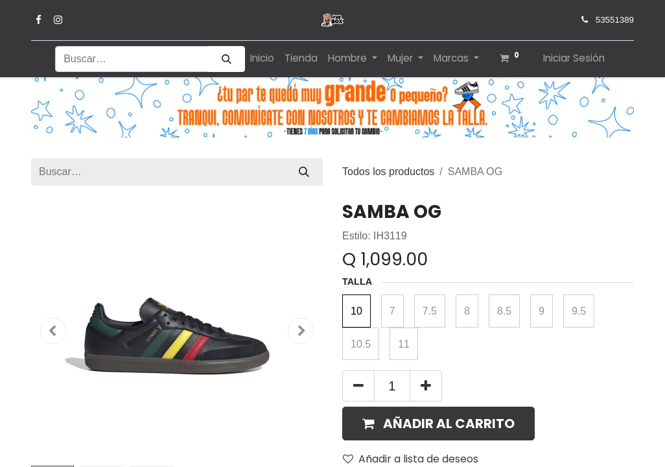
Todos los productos (388, 171)
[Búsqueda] (226, 59)
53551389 (615, 20)
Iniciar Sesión (574, 58)
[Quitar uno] (358, 385)
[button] (53, 331)
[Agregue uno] (426, 385)
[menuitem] (262, 58)
